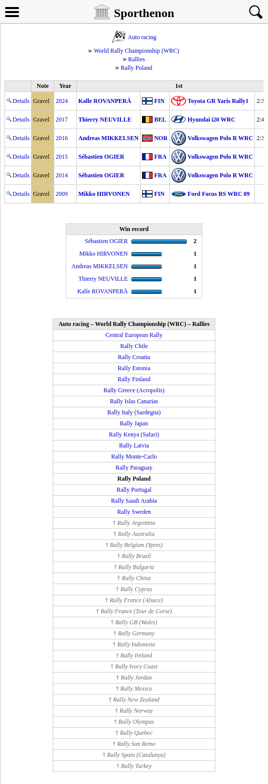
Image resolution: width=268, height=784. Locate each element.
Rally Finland (134, 379)
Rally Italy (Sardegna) (134, 412)
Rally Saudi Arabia (134, 500)
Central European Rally (133, 335)
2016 (62, 138)
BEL (160, 119)
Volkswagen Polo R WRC (220, 138)
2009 (62, 193)
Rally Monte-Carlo (134, 456)
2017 (62, 119)
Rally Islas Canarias (134, 401)
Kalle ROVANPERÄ (104, 100)
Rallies (136, 59)
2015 (62, 156)
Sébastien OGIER (101, 156)
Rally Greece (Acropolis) (133, 390)
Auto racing (142, 37)
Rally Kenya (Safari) (134, 434)
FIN (159, 100)
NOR (161, 138)
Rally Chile (134, 346)
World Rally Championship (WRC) (136, 50)
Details (18, 100)
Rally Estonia (134, 368)
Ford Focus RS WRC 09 (219, 193)
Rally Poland (136, 67)
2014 (62, 175)
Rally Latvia (134, 445)
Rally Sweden (134, 511)
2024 (62, 100)
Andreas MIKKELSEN (108, 138)
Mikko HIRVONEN (103, 193)
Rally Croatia (134, 357)
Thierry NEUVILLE (104, 119)
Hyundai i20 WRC (211, 119)
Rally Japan (134, 423)
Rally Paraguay (134, 467)
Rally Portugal (134, 489)
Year (65, 85)
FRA (160, 156)
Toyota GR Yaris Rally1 (218, 100)
